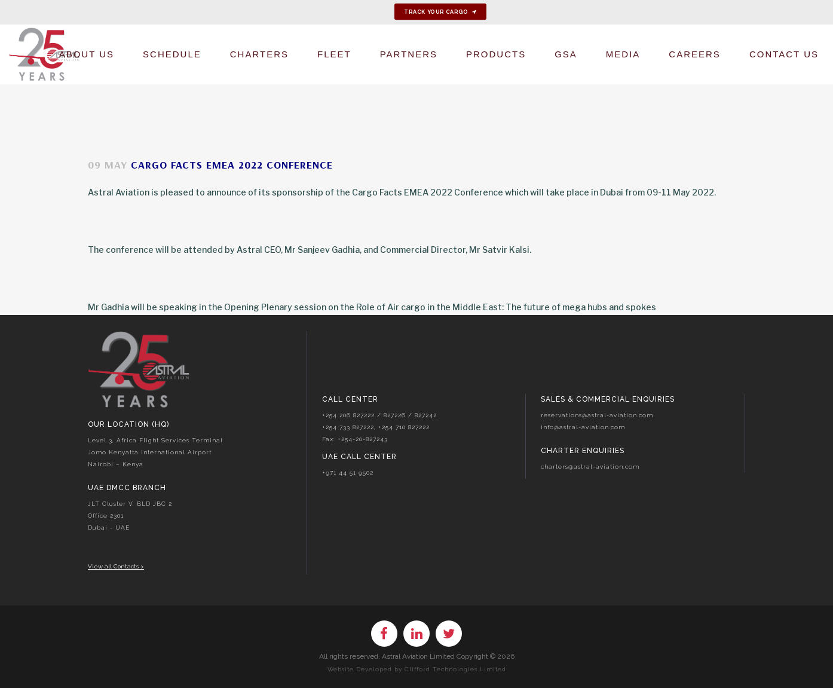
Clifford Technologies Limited (455, 669)
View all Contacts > (116, 566)
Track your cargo (440, 11)
